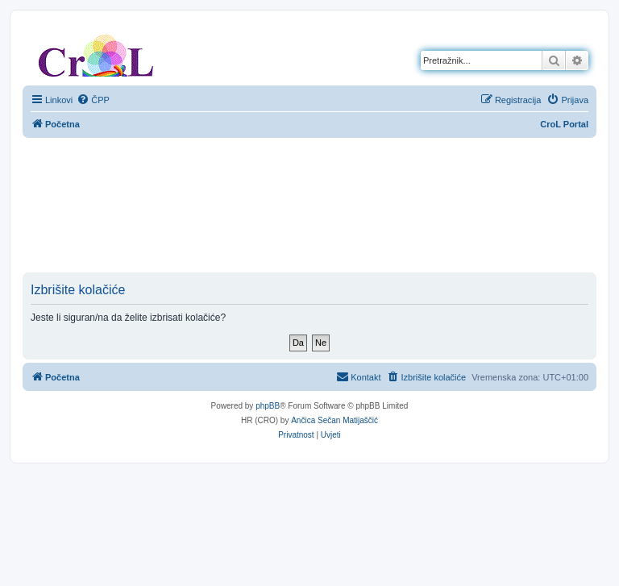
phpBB (267, 405)
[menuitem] (93, 100)
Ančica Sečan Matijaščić (334, 420)
